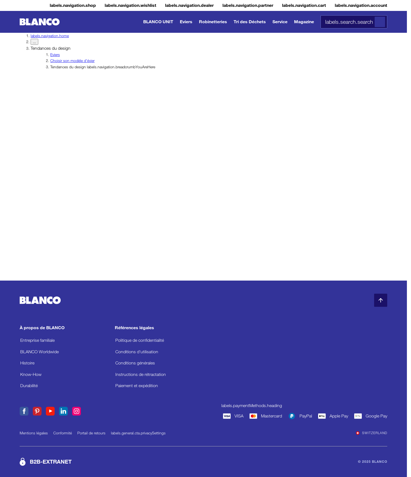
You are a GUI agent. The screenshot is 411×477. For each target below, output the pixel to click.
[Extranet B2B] (230, 5)
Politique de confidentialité (139, 340)
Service (279, 21)
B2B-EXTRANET (51, 462)
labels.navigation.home (50, 35)
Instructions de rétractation (140, 374)
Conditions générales (135, 362)
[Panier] (293, 5)
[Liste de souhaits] (100, 5)
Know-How (31, 374)
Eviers (186, 21)
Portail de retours (91, 433)
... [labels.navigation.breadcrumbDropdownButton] (34, 41)
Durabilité (29, 385)
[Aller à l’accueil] (40, 22)
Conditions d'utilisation (136, 351)
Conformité (62, 433)
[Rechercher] (380, 22)
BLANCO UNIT (158, 21)
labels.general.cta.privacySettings (138, 433)
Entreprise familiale (37, 340)
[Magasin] (35, 5)
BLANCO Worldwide (39, 351)
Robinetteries (213, 21)
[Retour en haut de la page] (380, 300)
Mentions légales (34, 433)
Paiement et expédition (136, 385)
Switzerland (371, 433)
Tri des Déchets (250, 21)
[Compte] (356, 5)
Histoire (27, 362)
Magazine (304, 21)
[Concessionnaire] (165, 5)
